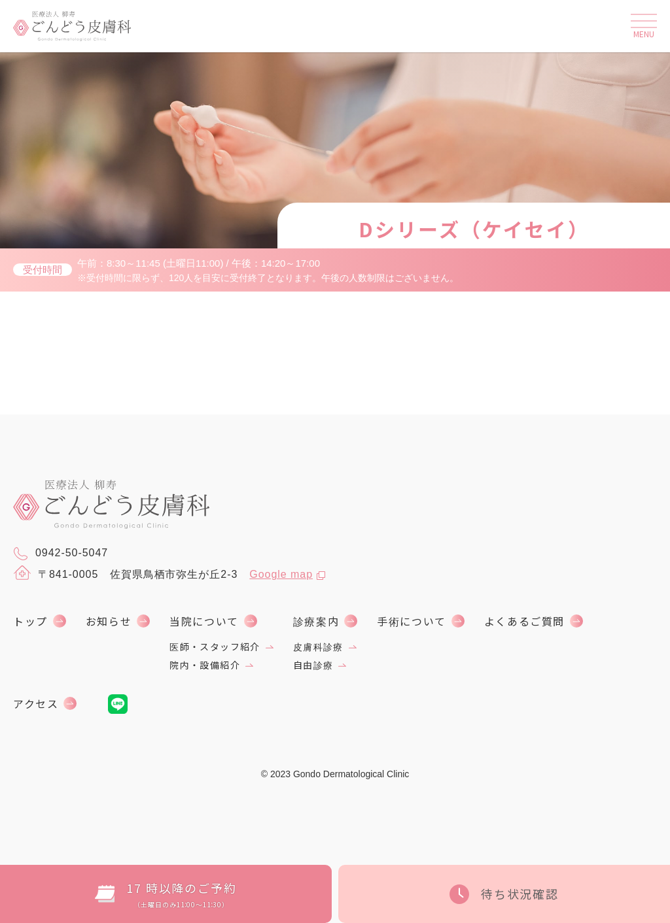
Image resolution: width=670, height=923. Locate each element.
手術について (411, 621)
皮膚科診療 (318, 646)
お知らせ (109, 621)
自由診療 (313, 664)
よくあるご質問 (524, 621)
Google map (281, 574)
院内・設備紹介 (204, 664)
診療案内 (316, 621)
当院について (204, 621)
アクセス (35, 703)
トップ (30, 621)
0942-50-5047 (60, 553)
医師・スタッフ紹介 (214, 646)
